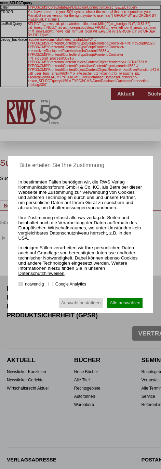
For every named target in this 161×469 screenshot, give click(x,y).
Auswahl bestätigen (81, 302)
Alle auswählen (125, 302)
